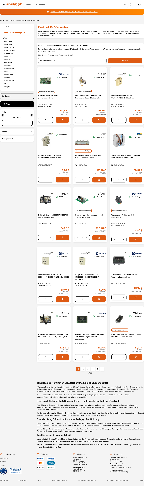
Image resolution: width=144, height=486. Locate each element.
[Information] (131, 4)
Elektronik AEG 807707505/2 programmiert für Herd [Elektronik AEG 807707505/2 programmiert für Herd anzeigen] (48, 97)
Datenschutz (22, 480)
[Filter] (17, 104)
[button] (17, 112)
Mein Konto (4, 458)
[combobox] (72, 60)
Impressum (4, 480)
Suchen (125, 61)
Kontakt (2, 465)
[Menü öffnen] (3, 4)
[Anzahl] (45, 120)
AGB (39, 480)
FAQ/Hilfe (3, 461)
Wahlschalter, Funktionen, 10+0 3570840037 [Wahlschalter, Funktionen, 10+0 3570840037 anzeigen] (122, 216)
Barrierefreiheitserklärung (87, 480)
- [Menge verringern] (41, 120)
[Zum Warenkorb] (140, 4)
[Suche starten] (125, 4)
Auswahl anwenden (17, 123)
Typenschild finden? (66, 55)
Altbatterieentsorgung (59, 480)
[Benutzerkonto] (135, 4)
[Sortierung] (17, 96)
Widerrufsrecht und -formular (117, 480)
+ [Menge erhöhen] (50, 120)
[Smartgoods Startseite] (14, 4)
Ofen (5, 38)
